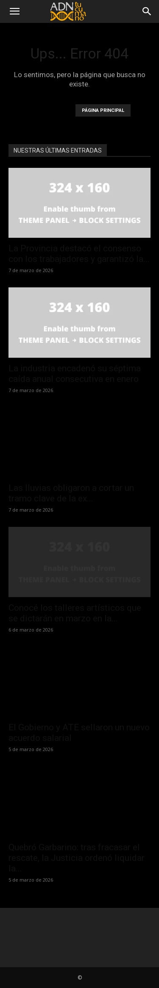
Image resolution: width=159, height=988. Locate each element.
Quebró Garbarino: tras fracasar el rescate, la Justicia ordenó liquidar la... (76, 858)
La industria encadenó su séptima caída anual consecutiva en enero (74, 373)
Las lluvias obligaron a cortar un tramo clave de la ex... (71, 493)
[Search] (147, 11)
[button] (14, 11)
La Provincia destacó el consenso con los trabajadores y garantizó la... (79, 253)
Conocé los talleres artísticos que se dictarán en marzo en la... (74, 613)
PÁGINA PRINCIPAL (103, 110)
